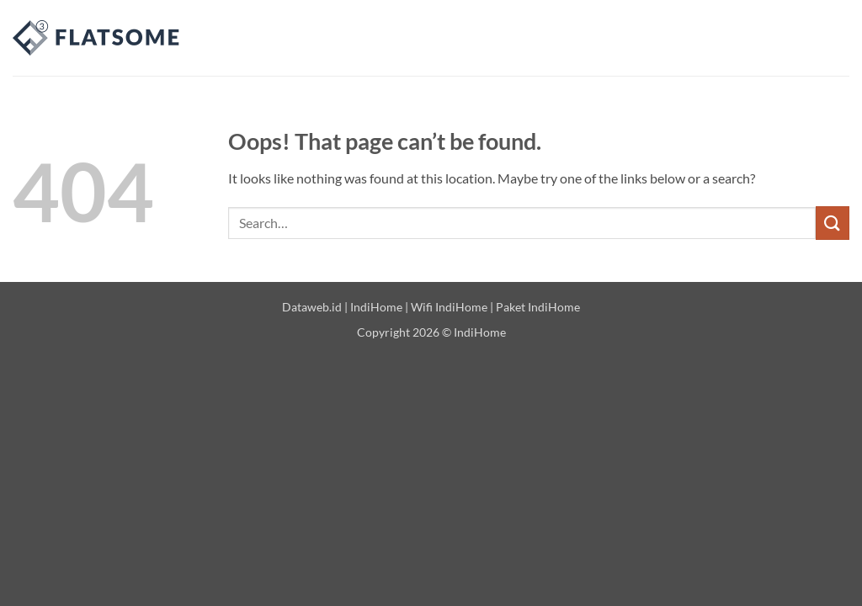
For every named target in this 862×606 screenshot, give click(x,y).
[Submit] (832, 222)
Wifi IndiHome (449, 307)
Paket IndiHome (538, 307)
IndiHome (376, 307)
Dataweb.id (312, 307)
